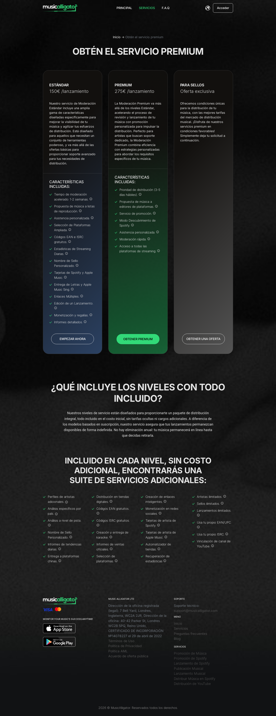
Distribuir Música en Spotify (194, 679)
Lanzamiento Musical (189, 674)
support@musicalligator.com (196, 611)
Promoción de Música (190, 653)
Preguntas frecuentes (190, 634)
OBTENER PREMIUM (138, 339)
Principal (124, 8)
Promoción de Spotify (190, 658)
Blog (177, 639)
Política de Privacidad (125, 646)
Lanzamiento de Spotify (192, 663)
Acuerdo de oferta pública (128, 656)
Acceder (223, 8)
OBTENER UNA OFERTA (203, 339)
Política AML (118, 651)
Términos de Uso (121, 641)
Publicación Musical (188, 669)
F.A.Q (165, 8)
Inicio (117, 37)
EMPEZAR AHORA (73, 339)
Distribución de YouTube (192, 684)
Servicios (147, 8)
